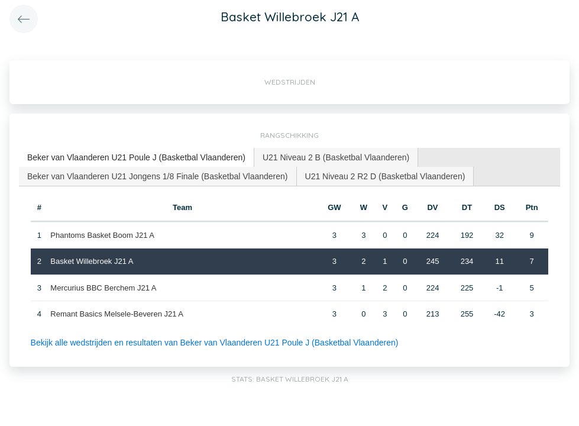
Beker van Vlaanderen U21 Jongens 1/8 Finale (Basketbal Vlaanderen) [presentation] (157, 176)
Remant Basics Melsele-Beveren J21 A (116, 313)
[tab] (136, 157)
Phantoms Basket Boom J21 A (102, 235)
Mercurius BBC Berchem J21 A (103, 287)
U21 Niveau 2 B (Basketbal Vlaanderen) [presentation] (336, 157)
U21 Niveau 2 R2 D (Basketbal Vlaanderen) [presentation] (385, 176)
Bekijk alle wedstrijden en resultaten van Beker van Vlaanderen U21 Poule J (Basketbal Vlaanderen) (215, 342)
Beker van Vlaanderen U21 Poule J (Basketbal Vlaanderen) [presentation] (136, 157)
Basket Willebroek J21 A (91, 261)
